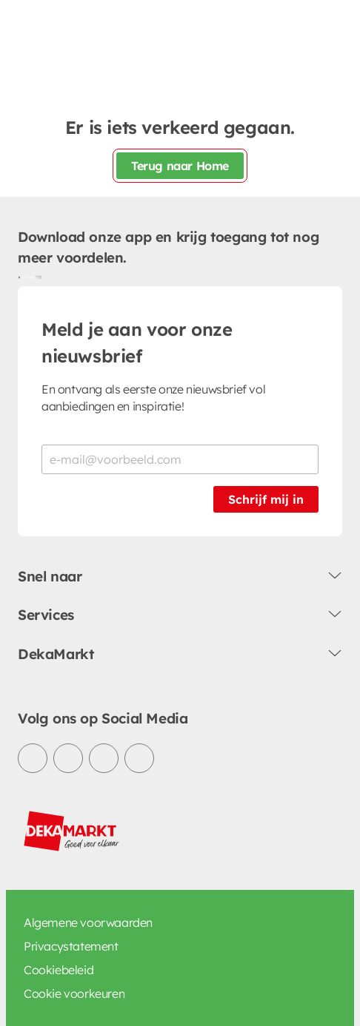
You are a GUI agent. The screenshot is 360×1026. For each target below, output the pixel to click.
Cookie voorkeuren (74, 993)
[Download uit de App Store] (35, 277)
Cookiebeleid (58, 969)
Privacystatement (71, 946)
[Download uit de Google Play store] (24, 277)
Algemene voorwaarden (88, 922)
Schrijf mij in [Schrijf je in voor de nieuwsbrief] (266, 499)
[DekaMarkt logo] (72, 831)
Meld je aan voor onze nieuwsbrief (137, 342)
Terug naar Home (180, 165)
